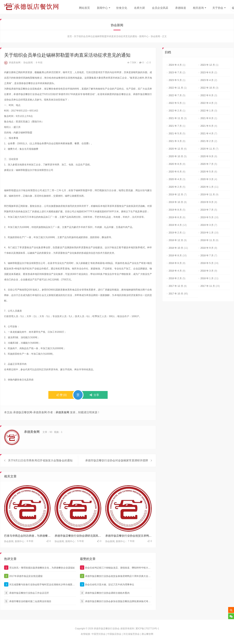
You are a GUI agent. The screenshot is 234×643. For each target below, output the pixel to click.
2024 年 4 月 (175, 65)
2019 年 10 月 (176, 202)
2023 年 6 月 (207, 73)
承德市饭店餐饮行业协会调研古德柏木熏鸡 (104, 605)
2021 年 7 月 (175, 126)
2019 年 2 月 (175, 233)
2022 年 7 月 (175, 95)
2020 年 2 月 (175, 187)
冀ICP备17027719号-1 (147, 628)
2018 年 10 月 (176, 248)
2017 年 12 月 (176, 286)
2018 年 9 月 (207, 248)
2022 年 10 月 (207, 88)
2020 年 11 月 (207, 149)
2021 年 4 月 (207, 134)
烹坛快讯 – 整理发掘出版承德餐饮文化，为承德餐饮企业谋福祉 (39, 580)
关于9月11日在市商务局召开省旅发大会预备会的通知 (40, 473)
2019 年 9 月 (207, 202)
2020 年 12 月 (176, 149)
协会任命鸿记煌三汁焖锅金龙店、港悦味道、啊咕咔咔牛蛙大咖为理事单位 (116, 580)
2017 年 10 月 (176, 294)
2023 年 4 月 (207, 80)
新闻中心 (102, 7)
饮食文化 (121, 7)
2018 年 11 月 (207, 240)
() (62, 395)
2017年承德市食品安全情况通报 (23, 589)
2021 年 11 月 (176, 118)
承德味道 (180, 7)
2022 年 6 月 (207, 95)
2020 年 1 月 (207, 187)
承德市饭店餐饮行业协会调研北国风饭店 (78, 548)
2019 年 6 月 (175, 217)
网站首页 (84, 7)
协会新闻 (155, 36)
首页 (69, 36)
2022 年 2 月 (175, 111)
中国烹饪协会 (98, 634)
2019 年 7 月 (207, 210)
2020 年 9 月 (207, 156)
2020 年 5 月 (207, 172)
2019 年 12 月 (176, 195)
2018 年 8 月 (175, 256)
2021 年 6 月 (207, 126)
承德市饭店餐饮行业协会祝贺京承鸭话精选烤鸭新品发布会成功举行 (128, 548)
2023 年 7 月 (175, 73)
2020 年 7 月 (207, 164)
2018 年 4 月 (175, 271)
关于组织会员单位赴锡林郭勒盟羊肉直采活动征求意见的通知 (105, 36)
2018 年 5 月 (207, 263)
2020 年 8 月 (175, 164)
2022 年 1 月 (207, 111)
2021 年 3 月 (175, 141)
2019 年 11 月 (207, 195)
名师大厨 (139, 7)
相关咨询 (198, 7)
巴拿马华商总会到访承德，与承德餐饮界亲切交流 (27, 548)
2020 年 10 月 (176, 156)
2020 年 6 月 (175, 172)
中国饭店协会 (114, 634)
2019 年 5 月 (207, 217)
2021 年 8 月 (207, 118)
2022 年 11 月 (176, 88)
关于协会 (217, 7)
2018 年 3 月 (207, 271)
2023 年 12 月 (207, 65)
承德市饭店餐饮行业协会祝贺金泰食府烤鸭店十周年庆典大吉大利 (116, 589)
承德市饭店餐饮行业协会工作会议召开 (26, 605)
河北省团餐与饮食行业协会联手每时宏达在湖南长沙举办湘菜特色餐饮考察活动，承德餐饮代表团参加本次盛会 (40, 597)
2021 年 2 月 (207, 141)
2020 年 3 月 (207, 179)
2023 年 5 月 (175, 80)
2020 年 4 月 (175, 179)
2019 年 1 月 (207, 233)
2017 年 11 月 (207, 286)
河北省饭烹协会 (131, 634)
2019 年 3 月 (207, 225)
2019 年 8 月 (175, 210)
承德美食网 (12, 63)
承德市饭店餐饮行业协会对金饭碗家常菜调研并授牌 (116, 473)
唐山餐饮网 (147, 634)
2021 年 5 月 (175, 134)
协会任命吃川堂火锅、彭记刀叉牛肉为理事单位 (107, 597)
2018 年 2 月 (175, 278)
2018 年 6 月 (175, 263)
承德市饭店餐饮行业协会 (107, 628)
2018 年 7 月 (207, 256)
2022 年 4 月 (207, 103)
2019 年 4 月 (175, 225)
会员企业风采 (160, 7)
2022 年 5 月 (175, 103)
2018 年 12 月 (176, 240)
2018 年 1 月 (207, 278)
